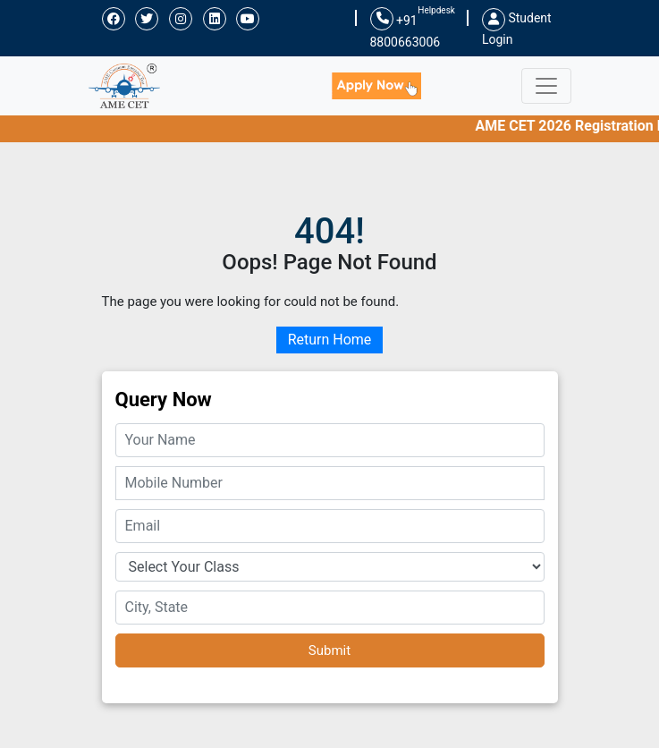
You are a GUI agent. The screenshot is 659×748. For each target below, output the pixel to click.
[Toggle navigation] (546, 86)
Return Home (330, 339)
